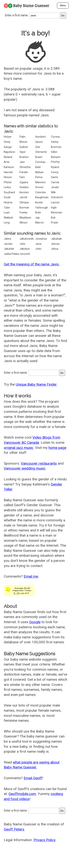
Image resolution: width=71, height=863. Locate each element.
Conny (55, 172)
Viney (7, 141)
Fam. (22, 177)
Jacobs (8, 243)
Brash (38, 157)
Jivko (38, 248)
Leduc (7, 187)
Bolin (38, 212)
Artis (6, 161)
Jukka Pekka (11, 253)
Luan (7, 212)
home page (57, 447)
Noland (8, 157)
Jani (22, 161)
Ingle (54, 207)
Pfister (8, 182)
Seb (37, 146)
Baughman (41, 197)
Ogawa (24, 182)
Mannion (40, 182)
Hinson (8, 177)
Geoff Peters (14, 829)
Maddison (25, 217)
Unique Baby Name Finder (36, 384)
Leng (7, 222)
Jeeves (55, 243)
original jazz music (18, 447)
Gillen (54, 151)
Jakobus (25, 248)
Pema (38, 177)
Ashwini (55, 157)
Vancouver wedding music (24, 468)
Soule (7, 197)
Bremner (56, 146)
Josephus (41, 238)
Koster (39, 202)
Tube (7, 207)
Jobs (22, 243)
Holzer (8, 136)
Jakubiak (56, 238)
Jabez (7, 238)
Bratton (24, 157)
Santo (54, 177)
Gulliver (24, 146)
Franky (23, 212)
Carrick (55, 182)
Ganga (8, 146)
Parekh (24, 172)
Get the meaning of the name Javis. (31, 264)
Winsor (24, 222)
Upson (39, 141)
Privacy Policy (44, 840)
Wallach (8, 217)
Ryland (55, 167)
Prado (54, 222)
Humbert (40, 136)
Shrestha (25, 167)
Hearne (8, 202)
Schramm (57, 197)
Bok (53, 217)
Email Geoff (33, 778)
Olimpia (24, 202)
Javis (38, 243)
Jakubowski (27, 238)
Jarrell (23, 197)
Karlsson (9, 167)
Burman (24, 207)
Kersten (24, 192)
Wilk (53, 192)
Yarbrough (41, 207)
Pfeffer (55, 161)
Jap (37, 217)
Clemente (41, 151)
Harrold (8, 172)
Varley (55, 141)
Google (35, 622)
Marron (39, 222)
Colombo (40, 192)
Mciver (23, 141)
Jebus (54, 248)
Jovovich (25, 253)
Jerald (55, 187)
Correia (55, 136)
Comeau (40, 161)
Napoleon (9, 151)
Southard (9, 192)
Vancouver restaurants (39, 463)
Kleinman (56, 212)
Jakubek (9, 248)
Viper (23, 151)
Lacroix (55, 202)
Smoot (39, 187)
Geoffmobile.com (22, 794)
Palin (22, 136)
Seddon (24, 187)
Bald (38, 167)
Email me (31, 576)
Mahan (39, 172)
